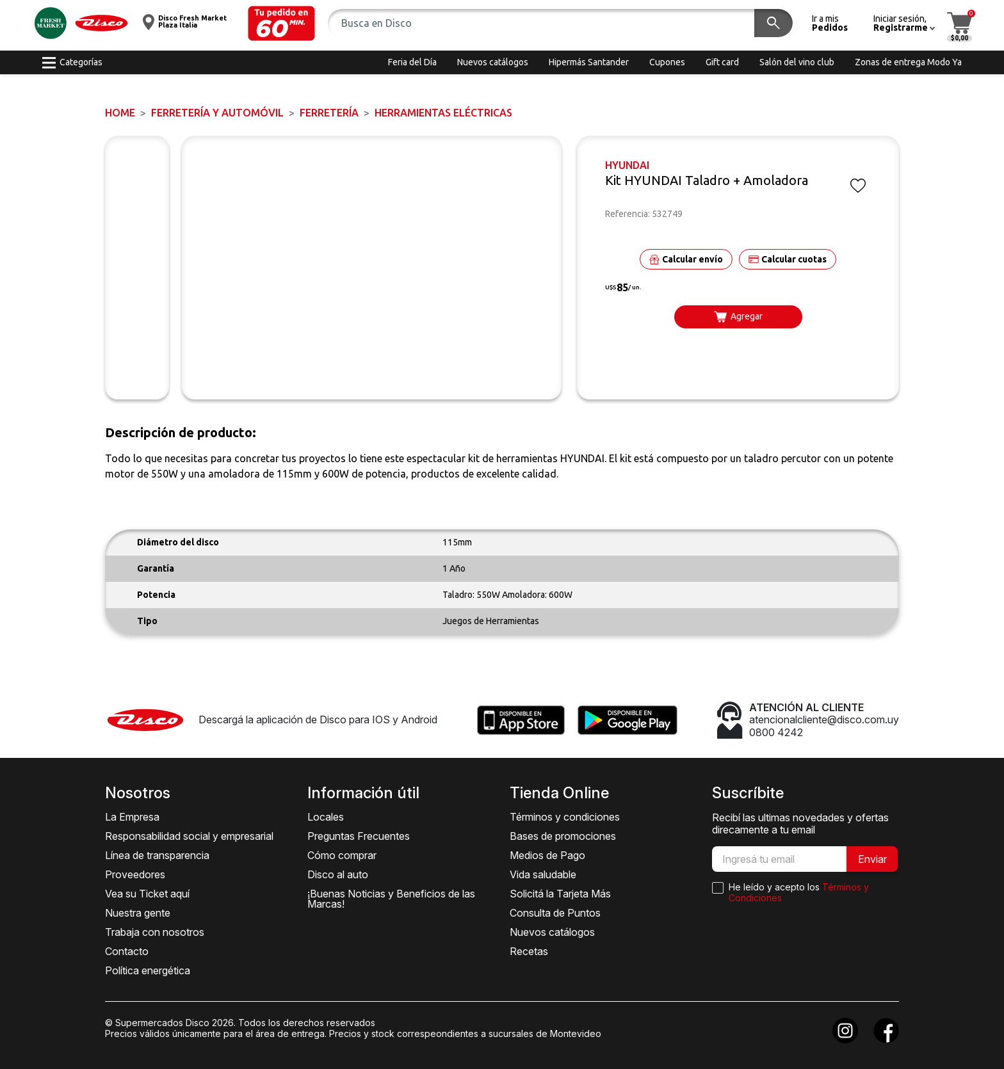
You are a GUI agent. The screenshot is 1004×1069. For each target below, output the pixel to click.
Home (120, 112)
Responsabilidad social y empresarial (189, 836)
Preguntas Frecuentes (358, 836)
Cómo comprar (341, 855)
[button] (281, 23)
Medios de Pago (547, 855)
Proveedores (135, 874)
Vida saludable (543, 874)
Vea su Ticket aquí (147, 893)
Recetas (529, 951)
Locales (325, 817)
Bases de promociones (563, 836)
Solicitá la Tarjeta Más (560, 893)
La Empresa (132, 817)
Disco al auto (337, 874)
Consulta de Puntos (555, 913)
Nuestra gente (137, 913)
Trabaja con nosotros (154, 932)
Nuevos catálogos (552, 932)
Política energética (147, 970)
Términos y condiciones (565, 817)
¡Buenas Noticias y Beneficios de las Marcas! (391, 898)
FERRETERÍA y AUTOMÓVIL (217, 112)
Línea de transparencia (157, 855)
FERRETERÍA (329, 112)
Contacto (127, 951)
